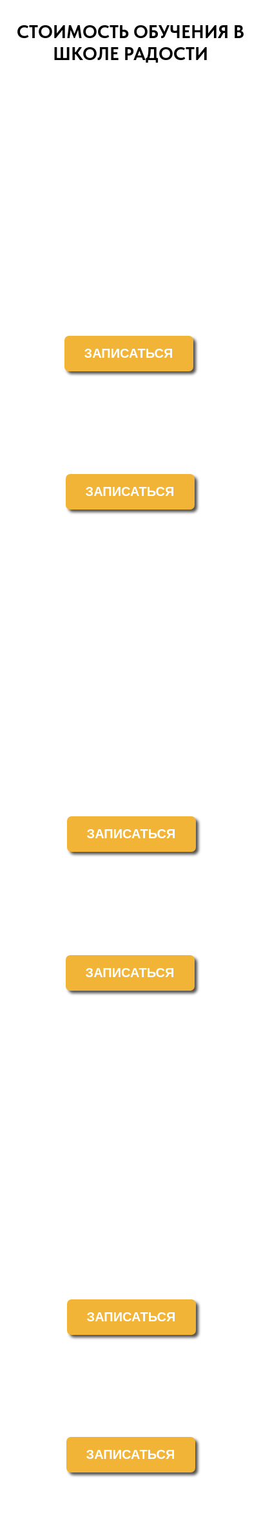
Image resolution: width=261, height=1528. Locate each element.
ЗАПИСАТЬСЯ (128, 353)
